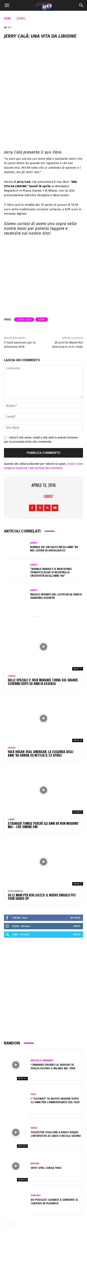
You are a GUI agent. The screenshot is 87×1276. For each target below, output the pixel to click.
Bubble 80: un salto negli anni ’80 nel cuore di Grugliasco (54, 500)
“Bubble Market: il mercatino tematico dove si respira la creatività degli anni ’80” (51, 524)
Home (7, 18)
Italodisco (15, 842)
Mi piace (75, 868)
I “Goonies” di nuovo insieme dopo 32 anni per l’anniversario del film (55, 1051)
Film (33, 1045)
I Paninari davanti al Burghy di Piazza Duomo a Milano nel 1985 (53, 1017)
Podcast (36, 1147)
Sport (12, 699)
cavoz (48, 447)
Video (12, 627)
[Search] (81, 5)
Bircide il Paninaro (42, 1012)
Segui (76, 877)
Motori (35, 1115)
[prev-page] (6, 1174)
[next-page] (12, 1174)
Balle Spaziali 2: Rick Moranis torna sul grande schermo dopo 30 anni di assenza (43, 633)
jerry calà (24, 270)
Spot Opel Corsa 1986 (46, 1119)
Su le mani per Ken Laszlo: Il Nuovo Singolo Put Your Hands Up (42, 848)
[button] (6, 5)
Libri (11, 770)
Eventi (21, 18)
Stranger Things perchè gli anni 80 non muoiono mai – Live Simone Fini (43, 776)
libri (41, 270)
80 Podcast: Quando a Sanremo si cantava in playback (54, 1152)
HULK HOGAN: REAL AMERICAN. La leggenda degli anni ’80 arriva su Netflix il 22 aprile (40, 705)
